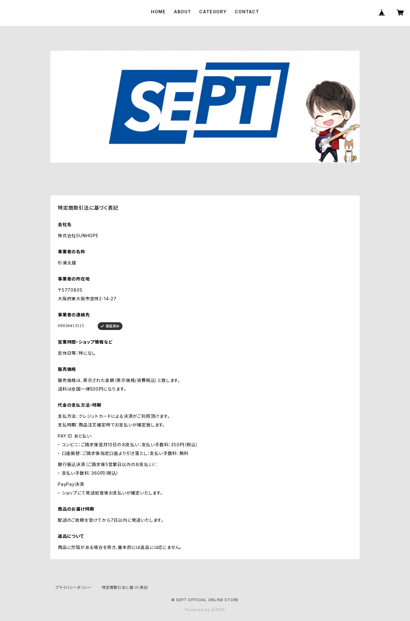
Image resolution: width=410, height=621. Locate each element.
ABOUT (182, 11)
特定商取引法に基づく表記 (125, 587)
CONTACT (247, 11)
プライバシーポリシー (73, 587)
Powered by (205, 609)
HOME (158, 11)
